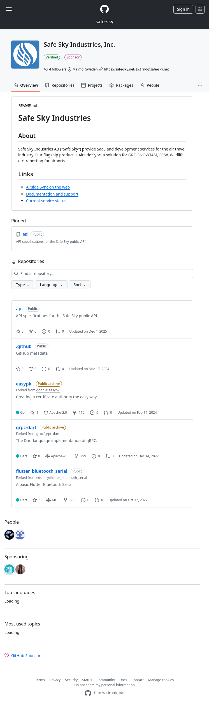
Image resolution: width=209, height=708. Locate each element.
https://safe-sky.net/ (120, 69)
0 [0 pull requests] (59, 331)
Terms (40, 680)
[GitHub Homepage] (88, 693)
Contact (138, 680)
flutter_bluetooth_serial (41, 471)
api (19, 308)
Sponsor (73, 57)
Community (105, 680)
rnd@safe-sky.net (155, 69)
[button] (200, 85)
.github (24, 346)
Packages (121, 85)
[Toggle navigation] (8, 9)
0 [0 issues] (46, 331)
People (149, 85)
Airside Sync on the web (48, 187)
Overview (25, 85)
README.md (28, 106)
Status (87, 680)
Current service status (46, 200)
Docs (123, 680)
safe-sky (104, 21)
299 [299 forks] (80, 456)
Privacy (55, 680)
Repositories (60, 85)
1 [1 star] (34, 412)
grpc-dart (26, 427)
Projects (92, 85)
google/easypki (48, 390)
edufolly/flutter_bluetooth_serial (61, 477)
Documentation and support (52, 194)
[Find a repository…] (102, 273)
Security (71, 680)
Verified (52, 57)
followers (57, 69)
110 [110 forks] (78, 412)
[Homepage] (104, 9)
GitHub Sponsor (22, 655)
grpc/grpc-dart (48, 433)
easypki (24, 384)
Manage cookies (161, 680)
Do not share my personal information (104, 685)
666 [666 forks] (69, 500)
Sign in (183, 9)
